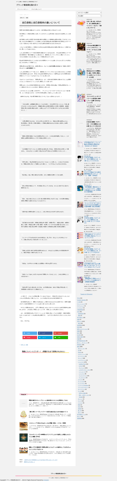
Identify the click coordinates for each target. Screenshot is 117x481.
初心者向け (80, 317)
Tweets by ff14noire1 (86, 294)
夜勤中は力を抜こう (29, 462)
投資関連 (89, 170)
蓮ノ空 (79, 410)
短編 (78, 338)
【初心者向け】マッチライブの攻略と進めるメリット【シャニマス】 (92, 236)
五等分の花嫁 (82, 393)
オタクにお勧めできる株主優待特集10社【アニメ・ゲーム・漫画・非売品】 (92, 173)
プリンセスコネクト (83, 387)
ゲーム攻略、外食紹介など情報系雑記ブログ (58, 477)
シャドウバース (82, 360)
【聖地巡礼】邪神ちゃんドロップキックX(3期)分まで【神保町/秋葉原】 (92, 280)
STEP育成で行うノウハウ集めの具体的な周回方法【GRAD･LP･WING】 (92, 144)
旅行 (78, 333)
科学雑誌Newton (81, 340)
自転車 (79, 408)
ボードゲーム (81, 389)
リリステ (80, 403)
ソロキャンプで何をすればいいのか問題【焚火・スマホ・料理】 (48, 423)
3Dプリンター (81, 348)
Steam (79, 352)
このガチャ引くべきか (84, 370)
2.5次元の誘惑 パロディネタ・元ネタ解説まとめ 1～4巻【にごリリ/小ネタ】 (92, 159)
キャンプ (80, 358)
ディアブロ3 (81, 381)
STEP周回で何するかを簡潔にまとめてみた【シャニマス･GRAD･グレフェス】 (92, 265)
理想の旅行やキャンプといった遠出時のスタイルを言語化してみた (48, 400)
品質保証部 (81, 313)
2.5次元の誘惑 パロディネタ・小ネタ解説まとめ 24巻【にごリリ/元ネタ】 (94, 124)
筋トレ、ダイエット (82, 342)
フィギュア (80, 307)
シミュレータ (82, 371)
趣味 (89, 156)
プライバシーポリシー (22, 9)
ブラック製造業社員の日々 (27, 5)
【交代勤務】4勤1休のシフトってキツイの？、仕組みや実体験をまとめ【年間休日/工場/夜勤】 (92, 189)
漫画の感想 (86, 156)
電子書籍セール (81, 414)
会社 (85, 185)
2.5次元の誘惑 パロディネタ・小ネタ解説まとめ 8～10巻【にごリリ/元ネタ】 (92, 250)
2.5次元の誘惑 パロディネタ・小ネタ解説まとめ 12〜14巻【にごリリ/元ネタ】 (92, 220)
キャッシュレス (81, 304)
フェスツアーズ (83, 375)
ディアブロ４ (81, 383)
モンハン (80, 399)
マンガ (79, 391)
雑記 (79, 323)
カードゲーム (81, 356)
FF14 (78, 298)
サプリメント (80, 305)
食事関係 (79, 418)
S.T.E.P (91, 141)
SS (79, 350)
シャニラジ (81, 373)
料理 (78, 327)
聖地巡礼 (85, 277)
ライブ (79, 401)
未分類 (79, 335)
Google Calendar (81, 300)
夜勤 (87, 185)
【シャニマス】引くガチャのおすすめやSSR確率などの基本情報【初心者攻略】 (92, 205)
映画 (79, 404)
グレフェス (95, 141)
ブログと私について (36, 9)
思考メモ (23, 344)
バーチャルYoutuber (83, 385)
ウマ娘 (79, 302)
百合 (79, 406)
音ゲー (79, 412)
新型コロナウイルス (82, 329)
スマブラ (80, 379)
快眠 (78, 319)
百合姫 (80, 397)
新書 (27, 344)
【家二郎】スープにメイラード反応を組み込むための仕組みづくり (48, 411)
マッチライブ (82, 377)
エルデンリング (82, 354)
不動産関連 (80, 309)
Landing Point (86, 141)
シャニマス (99, 141)
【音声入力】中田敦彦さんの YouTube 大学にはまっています (40, 460)
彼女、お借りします (84, 395)
